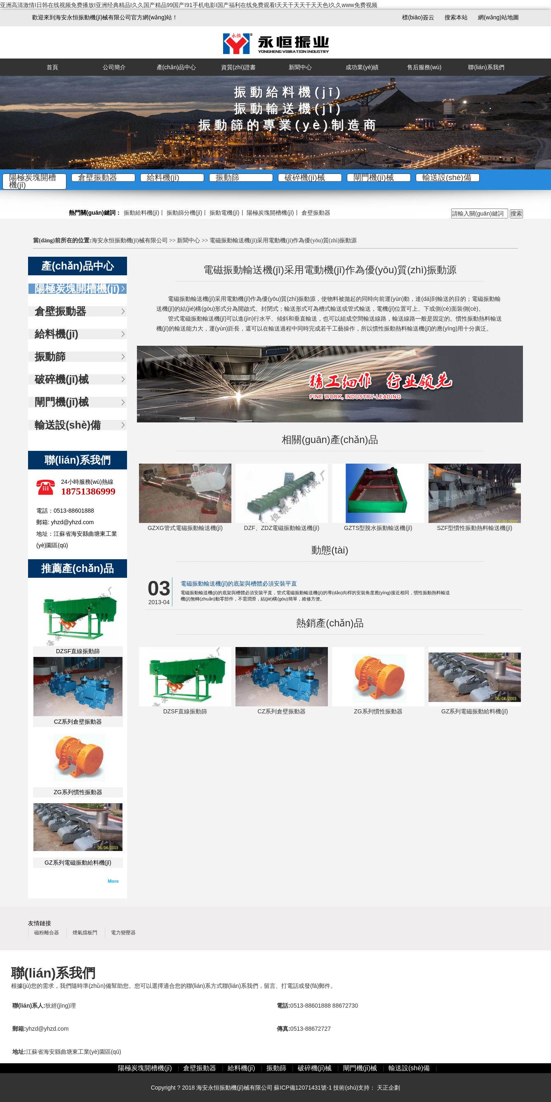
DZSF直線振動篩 (78, 651)
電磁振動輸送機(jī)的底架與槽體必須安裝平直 (239, 583)
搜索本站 (457, 17)
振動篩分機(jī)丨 (187, 212)
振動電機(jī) (224, 212)
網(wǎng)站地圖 (498, 17)
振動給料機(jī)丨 (144, 212)
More (113, 881)
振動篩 (227, 178)
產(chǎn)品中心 (176, 67)
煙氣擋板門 (85, 933)
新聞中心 (300, 67)
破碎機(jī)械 (305, 178)
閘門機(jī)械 (373, 178)
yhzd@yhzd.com (47, 1028)
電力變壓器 (123, 933)
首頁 (52, 67)
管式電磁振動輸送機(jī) (197, 318)
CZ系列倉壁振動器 (78, 721)
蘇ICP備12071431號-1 (303, 1087)
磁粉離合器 (46, 933)
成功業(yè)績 (362, 67)
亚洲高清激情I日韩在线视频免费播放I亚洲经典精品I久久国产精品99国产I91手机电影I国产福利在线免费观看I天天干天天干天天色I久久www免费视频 (188, 5)
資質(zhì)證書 (238, 67)
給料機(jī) (163, 178)
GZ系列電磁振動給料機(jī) (78, 862)
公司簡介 (114, 67)
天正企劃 (388, 1087)
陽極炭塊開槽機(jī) (32, 182)
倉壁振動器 (97, 178)
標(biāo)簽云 (419, 17)
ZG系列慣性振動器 (78, 792)
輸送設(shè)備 (446, 178)
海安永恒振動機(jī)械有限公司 (130, 240)
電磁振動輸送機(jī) (191, 298)
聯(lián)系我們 (486, 67)
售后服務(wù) (424, 67)
